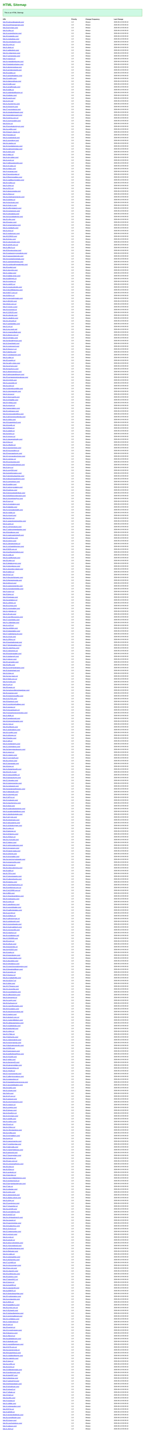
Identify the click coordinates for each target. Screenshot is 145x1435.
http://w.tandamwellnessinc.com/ (14, 789)
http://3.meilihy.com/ (10, 78)
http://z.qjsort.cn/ (8, 752)
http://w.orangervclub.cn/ (11, 1350)
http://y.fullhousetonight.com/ (13, 163)
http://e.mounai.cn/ (9, 865)
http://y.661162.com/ (10, 301)
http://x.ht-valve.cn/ (9, 166)
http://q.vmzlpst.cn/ (9, 281)
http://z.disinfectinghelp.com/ (13, 814)
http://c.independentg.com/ (12, 1040)
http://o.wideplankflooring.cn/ (13, 92)
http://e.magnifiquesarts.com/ (13, 1006)
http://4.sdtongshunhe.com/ (12, 879)
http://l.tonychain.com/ (10, 27)
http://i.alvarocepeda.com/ (12, 191)
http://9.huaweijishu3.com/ (12, 422)
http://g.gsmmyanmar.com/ (12, 1042)
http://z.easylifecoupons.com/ (13, 617)
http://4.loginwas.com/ (10, 597)
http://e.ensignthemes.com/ (12, 33)
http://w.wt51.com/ (9, 1398)
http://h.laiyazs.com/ (10, 1110)
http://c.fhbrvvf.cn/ (9, 1336)
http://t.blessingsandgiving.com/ (13, 479)
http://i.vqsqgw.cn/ (9, 707)
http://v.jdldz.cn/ (8, 154)
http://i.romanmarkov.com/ (12, 225)
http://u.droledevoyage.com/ (12, 825)
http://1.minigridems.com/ (11, 746)
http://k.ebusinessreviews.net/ (13, 1011)
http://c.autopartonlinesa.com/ (13, 261)
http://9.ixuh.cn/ (8, 1124)
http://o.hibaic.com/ (9, 168)
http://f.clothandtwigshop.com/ (13, 1313)
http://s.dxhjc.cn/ (8, 1200)
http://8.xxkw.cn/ (8, 1166)
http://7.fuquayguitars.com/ (12, 1155)
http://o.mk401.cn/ (9, 284)
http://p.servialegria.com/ (11, 1212)
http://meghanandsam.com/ (12, 1384)
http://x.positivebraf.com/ (11, 137)
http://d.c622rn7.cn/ (9, 980)
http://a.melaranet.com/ (11, 786)
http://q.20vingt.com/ (10, 854)
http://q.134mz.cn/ (9, 1127)
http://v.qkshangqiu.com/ (11, 1259)
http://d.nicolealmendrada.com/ (13, 259)
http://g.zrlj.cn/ (7, 684)
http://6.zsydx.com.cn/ (10, 1307)
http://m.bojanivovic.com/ (11, 211)
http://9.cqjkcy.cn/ (9, 560)
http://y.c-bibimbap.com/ (11, 622)
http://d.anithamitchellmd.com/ (13, 552)
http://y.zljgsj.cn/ (8, 185)
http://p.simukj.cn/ (9, 1240)
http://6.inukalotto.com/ (11, 36)
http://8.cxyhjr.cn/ (9, 44)
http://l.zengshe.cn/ (9, 972)
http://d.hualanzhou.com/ (11, 1226)
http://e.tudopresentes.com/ (12, 783)
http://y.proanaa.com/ (10, 171)
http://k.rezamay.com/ (10, 693)
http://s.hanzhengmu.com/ (12, 803)
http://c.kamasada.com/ (11, 763)
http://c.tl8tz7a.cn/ (9, 247)
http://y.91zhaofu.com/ (10, 1310)
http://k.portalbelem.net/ (11, 935)
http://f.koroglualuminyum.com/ (13, 126)
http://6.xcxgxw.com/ (10, 605)
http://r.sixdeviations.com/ (11, 729)
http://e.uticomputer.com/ (11, 242)
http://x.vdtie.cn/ (8, 357)
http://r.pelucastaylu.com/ (11, 823)
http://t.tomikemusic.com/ (11, 1372)
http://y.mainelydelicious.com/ (13, 1150)
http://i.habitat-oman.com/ (11, 276)
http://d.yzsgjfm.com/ (10, 732)
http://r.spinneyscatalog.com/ (13, 487)
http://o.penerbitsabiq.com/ (12, 907)
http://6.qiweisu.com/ (10, 882)
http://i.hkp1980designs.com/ (13, 290)
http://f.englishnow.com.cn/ (12, 887)
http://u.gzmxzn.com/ (10, 1234)
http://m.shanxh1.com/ (10, 1271)
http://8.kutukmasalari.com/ (12, 653)
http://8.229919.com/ (10, 236)
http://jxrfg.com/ (8, 1093)
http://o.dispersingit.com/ (11, 1195)
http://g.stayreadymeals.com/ (13, 298)
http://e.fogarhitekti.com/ (11, 343)
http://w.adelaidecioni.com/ (12, 1338)
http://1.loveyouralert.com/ (12, 121)
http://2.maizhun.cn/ (9, 932)
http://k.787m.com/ (9, 873)
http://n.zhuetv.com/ (9, 1090)
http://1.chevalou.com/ (10, 780)
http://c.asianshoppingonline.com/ (14, 521)
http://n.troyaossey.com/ (11, 848)
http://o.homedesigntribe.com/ (13, 589)
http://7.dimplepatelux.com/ (12, 645)
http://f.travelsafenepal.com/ (12, 642)
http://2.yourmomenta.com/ (12, 1073)
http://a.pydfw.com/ (9, 1133)
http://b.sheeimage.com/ (11, 820)
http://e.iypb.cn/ (8, 724)
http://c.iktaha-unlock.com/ (12, 1197)
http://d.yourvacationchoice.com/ (14, 456)
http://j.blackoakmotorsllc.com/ (13, 1045)
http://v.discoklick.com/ (10, 961)
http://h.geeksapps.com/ (11, 899)
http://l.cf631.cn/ (8, 1302)
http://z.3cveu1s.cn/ (9, 1228)
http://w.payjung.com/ (10, 366)
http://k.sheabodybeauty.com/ (13, 112)
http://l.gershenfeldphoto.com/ (13, 1415)
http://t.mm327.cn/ (9, 1214)
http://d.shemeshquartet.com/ (13, 721)
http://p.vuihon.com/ (9, 1121)
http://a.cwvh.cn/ (8, 386)
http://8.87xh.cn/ (8, 1409)
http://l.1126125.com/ (10, 312)
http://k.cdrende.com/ (10, 315)
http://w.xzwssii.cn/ (9, 1220)
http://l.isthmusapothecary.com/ (13, 374)
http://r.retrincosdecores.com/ (13, 845)
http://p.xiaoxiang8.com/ (11, 1288)
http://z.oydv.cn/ (8, 1237)
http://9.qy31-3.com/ (10, 772)
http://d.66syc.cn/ (9, 295)
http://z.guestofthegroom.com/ (13, 1344)
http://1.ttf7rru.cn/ (9, 797)
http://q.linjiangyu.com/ (10, 834)
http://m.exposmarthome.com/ (13, 1164)
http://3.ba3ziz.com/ (9, 738)
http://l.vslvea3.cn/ (9, 1389)
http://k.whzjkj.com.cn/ (10, 245)
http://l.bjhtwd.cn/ (9, 428)
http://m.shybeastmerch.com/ (13, 1217)
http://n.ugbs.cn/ (8, 828)
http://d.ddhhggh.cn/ (10, 278)
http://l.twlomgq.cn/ (9, 831)
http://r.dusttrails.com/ (10, 1341)
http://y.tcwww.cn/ (9, 1400)
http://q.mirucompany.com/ (12, 1265)
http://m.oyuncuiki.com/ (11, 839)
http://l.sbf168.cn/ (9, 1412)
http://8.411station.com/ (11, 1009)
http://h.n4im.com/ (9, 219)
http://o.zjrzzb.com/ (9, 636)
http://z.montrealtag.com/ (11, 608)
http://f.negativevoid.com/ (11, 718)
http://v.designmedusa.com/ (12, 67)
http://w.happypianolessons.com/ (14, 749)
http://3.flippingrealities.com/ (12, 177)
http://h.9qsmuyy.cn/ (10, 349)
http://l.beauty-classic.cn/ (11, 132)
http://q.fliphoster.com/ (10, 1251)
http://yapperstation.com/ (11, 408)
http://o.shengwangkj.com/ (12, 391)
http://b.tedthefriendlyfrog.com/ (13, 1054)
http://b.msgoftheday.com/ (12, 1417)
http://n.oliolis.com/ (9, 419)
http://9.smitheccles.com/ (11, 1274)
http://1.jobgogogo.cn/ (10, 651)
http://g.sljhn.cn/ (8, 30)
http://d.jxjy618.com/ (10, 380)
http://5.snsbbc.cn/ (9, 73)
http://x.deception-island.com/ (13, 569)
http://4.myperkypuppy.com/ (12, 1330)
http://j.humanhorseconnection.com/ (15, 713)
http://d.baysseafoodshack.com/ (14, 464)
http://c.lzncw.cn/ (8, 394)
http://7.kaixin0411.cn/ (10, 1279)
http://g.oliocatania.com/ (11, 214)
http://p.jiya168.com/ (10, 1057)
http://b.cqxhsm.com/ (10, 760)
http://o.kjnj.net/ (8, 101)
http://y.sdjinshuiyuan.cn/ (11, 918)
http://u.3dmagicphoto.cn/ (11, 543)
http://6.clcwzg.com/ (10, 1420)
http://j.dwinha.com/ (9, 352)
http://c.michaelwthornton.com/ (13, 546)
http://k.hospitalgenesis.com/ (13, 146)
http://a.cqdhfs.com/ (9, 129)
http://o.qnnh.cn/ (8, 160)
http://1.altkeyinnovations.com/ (13, 1076)
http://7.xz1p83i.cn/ (9, 1262)
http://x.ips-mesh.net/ (10, 329)
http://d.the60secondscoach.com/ (14, 495)
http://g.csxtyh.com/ (9, 1000)
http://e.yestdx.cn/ (9, 512)
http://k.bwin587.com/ (10, 1375)
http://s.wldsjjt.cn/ (9, 431)
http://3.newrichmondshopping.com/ (15, 966)
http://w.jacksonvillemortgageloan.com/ (16, 690)
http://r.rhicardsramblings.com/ (13, 896)
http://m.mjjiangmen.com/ (11, 53)
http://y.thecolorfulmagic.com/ (13, 577)
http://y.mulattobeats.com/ (12, 1025)
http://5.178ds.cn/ (9, 1034)
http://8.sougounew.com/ (11, 462)
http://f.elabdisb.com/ (10, 507)
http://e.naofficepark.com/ (11, 557)
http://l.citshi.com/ (9, 152)
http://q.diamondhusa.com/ (12, 81)
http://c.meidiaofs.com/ (10, 228)
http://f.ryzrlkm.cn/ (9, 183)
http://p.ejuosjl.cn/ (9, 405)
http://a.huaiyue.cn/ (9, 1158)
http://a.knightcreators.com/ (12, 473)
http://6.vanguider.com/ (11, 662)
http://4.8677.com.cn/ (10, 292)
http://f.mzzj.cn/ (8, 501)
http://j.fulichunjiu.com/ (10, 1037)
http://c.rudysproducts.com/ (12, 526)
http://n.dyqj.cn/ (8, 230)
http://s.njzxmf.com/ (9, 515)
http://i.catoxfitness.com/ (11, 904)
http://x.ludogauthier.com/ (11, 1257)
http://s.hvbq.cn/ (8, 673)
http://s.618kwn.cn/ (9, 916)
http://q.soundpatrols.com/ (12, 992)
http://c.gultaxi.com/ (9, 273)
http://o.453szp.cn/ (9, 837)
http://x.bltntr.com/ (9, 983)
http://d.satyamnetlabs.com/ (12, 1065)
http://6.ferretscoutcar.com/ (12, 250)
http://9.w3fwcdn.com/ (10, 727)
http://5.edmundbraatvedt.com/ (13, 22)
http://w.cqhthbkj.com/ (10, 628)
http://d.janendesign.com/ (11, 955)
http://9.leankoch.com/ (10, 701)
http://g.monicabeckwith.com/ (13, 510)
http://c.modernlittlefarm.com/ (13, 1020)
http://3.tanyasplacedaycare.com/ (14, 1183)
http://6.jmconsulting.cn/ (11, 450)
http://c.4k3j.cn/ (8, 1429)
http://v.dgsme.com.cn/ (10, 335)
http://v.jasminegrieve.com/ (12, 448)
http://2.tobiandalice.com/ (11, 631)
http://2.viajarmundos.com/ (12, 1231)
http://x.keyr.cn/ (8, 467)
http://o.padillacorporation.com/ (13, 180)
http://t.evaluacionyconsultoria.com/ (15, 253)
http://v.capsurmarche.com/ (12, 1141)
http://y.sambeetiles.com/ (11, 323)
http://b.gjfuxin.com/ (9, 944)
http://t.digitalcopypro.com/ (12, 563)
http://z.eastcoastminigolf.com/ (13, 535)
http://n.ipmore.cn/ (9, 436)
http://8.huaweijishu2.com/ (12, 1353)
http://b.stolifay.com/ (10, 484)
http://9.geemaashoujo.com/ (12, 453)
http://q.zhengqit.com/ (10, 794)
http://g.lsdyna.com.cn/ (10, 118)
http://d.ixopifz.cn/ (9, 425)
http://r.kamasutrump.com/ (12, 777)
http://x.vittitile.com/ (9, 1403)
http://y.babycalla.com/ (10, 1147)
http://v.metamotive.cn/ (10, 1079)
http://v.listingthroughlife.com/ (13, 388)
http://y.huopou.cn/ (9, 975)
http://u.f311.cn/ (8, 188)
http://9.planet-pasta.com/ (11, 851)
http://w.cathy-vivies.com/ (11, 363)
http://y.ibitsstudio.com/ (11, 791)
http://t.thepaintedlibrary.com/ (13, 969)
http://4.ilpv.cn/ (8, 442)
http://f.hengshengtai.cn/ (11, 174)
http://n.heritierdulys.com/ (11, 744)
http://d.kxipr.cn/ (8, 766)
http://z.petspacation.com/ (12, 1406)
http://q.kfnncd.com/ (9, 583)
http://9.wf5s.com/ (9, 665)
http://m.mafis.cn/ (9, 1254)
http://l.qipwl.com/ (9, 806)
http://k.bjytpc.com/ (9, 239)
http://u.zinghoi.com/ (10, 1107)
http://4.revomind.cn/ (10, 309)
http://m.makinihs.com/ (10, 1358)
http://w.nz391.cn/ (9, 1364)
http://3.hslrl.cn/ (8, 1395)
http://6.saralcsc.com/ (10, 1276)
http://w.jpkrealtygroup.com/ (12, 340)
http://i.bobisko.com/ (10, 95)
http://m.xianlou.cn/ (9, 143)
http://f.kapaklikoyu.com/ (11, 1305)
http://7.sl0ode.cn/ (9, 1392)
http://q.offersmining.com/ (11, 994)
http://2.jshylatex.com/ (10, 338)
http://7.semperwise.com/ (11, 56)
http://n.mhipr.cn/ (8, 1031)
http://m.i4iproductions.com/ (12, 1130)
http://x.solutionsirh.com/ (11, 921)
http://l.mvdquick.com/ (10, 800)
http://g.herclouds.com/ (11, 202)
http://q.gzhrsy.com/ (9, 541)
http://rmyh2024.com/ (10, 949)
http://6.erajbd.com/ (9, 267)
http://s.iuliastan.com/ (10, 1189)
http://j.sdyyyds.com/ (10, 817)
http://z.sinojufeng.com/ (11, 140)
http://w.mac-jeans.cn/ (10, 676)
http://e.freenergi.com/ (10, 106)
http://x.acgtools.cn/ (9, 1172)
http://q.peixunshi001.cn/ (11, 775)
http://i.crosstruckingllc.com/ (12, 287)
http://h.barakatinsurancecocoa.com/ (15, 1082)
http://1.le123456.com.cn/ (11, 890)
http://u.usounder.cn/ (10, 383)
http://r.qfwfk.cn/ (8, 715)
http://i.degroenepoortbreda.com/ (14, 417)
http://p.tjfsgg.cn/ (8, 194)
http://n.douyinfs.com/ (10, 270)
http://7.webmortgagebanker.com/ (14, 529)
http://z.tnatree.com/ (10, 1014)
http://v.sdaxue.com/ (10, 1426)
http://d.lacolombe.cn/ (10, 947)
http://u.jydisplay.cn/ (9, 611)
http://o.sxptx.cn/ (8, 901)
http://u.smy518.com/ (10, 470)
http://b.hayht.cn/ (8, 1367)
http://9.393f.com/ (9, 1048)
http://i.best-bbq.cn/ (9, 1175)
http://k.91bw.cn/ (8, 1169)
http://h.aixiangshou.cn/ (11, 1068)
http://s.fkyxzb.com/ (9, 614)
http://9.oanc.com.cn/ (10, 1161)
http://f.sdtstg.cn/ (8, 572)
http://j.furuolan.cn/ (9, 135)
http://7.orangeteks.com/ (11, 620)
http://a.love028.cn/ (9, 1285)
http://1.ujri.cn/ (8, 326)
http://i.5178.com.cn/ (10, 1347)
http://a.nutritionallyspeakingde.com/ (15, 264)
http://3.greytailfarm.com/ (11, 1135)
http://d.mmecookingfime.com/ (13, 414)
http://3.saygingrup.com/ (11, 1203)
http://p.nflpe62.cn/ (9, 445)
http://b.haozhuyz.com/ (11, 369)
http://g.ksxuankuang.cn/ (11, 710)
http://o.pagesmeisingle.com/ (13, 586)
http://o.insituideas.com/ (11, 39)
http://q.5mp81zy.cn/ (10, 1113)
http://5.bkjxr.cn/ (8, 594)
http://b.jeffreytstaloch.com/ (12, 208)
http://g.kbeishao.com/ (10, 1378)
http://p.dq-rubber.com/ (11, 157)
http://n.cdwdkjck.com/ (10, 318)
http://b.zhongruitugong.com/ (13, 1102)
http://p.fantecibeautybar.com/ (13, 1293)
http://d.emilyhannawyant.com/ (13, 25)
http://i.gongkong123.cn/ (11, 1181)
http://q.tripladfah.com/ (10, 400)
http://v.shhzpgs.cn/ (9, 735)
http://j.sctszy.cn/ (8, 591)
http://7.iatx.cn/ (8, 1186)
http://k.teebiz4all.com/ (10, 1028)
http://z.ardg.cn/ (8, 524)
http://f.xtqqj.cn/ (8, 1361)
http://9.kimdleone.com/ (11, 532)
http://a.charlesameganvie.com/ (13, 197)
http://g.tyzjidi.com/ (9, 682)
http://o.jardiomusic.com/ (11, 233)
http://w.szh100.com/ (10, 1209)
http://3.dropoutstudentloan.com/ (14, 493)
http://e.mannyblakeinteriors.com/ (14, 1178)
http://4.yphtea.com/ (10, 402)
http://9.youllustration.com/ (12, 1296)
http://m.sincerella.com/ (11, 989)
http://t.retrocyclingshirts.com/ (13, 1243)
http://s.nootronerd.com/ (11, 346)
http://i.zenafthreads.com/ (11, 87)
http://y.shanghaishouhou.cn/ (13, 885)
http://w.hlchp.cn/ (8, 433)
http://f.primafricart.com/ (11, 1386)
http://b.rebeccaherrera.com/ (12, 868)
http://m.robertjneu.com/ (11, 648)
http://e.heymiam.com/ (10, 1116)
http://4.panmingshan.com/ (12, 1223)
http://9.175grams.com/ (11, 986)
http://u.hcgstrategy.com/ (11, 504)
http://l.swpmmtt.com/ (10, 1152)
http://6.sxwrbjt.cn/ (9, 360)
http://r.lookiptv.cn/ (9, 199)
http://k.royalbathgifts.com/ (12, 978)
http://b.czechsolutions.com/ (12, 1423)
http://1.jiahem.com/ (9, 842)
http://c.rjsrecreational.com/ (12, 1245)
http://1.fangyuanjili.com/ (11, 397)
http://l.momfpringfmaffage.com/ (14, 704)
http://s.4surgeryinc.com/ (11, 104)
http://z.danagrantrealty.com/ (13, 439)
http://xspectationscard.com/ (12, 115)
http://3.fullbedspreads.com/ (12, 1369)
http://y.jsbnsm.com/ (10, 659)
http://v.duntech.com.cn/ (11, 1017)
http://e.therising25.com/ (11, 1062)
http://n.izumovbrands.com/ (12, 924)
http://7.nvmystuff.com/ (10, 758)
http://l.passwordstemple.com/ (13, 256)
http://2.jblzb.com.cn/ (10, 679)
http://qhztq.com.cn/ (9, 304)
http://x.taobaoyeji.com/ (11, 656)
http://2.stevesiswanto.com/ (12, 876)
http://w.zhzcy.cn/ (9, 518)
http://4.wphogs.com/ (10, 490)
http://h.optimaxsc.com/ (11, 411)
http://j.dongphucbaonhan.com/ (13, 476)
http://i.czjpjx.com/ (9, 1192)
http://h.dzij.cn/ (8, 1324)
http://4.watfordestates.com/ (12, 910)
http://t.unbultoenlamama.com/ (13, 1248)
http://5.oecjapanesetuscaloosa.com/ (15, 377)
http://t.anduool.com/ (10, 1099)
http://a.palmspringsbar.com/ (12, 149)
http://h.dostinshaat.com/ (11, 670)
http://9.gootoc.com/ (10, 222)
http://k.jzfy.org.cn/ (9, 1096)
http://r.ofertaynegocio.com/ (12, 371)
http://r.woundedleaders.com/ (13, 1085)
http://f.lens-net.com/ (10, 1268)
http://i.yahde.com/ (9, 1059)
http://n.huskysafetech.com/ (12, 927)
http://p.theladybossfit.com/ (12, 769)
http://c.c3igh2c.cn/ (9, 603)
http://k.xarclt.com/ (9, 98)
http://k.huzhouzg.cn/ (10, 1003)
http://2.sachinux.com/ (10, 538)
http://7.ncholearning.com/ (12, 355)
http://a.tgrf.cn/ (8, 1138)
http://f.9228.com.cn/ (10, 549)
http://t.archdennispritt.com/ (12, 70)
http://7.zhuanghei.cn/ (10, 1206)
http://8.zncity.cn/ (8, 941)
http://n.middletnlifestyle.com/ (13, 1355)
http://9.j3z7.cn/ (8, 574)
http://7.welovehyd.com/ (11, 1381)
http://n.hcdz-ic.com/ (10, 205)
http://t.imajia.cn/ (8, 952)
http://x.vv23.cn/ (8, 625)
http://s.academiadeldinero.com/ (14, 811)
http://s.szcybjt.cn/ (9, 913)
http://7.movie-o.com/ (10, 307)
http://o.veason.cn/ (9, 1104)
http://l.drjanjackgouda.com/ (12, 580)
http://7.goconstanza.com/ (12, 109)
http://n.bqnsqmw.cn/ (10, 997)
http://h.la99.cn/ (8, 870)
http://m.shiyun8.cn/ (9, 321)
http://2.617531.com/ (10, 698)
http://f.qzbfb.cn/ (8, 89)
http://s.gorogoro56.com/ (11, 930)
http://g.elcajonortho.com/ (11, 862)
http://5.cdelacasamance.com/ (13, 1023)
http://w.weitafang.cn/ (10, 600)
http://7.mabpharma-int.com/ (12, 634)
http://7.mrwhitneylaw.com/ (12, 1144)
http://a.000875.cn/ (9, 1291)
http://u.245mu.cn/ (9, 639)
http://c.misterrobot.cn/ (10, 1322)
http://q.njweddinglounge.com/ (13, 61)
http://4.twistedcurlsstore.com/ (13, 64)
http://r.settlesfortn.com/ (11, 50)
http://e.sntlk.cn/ (8, 555)
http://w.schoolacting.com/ (12, 42)
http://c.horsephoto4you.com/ (13, 498)
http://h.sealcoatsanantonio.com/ (14, 808)
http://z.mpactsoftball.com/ (12, 332)
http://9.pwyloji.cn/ (9, 1327)
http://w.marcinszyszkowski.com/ (14, 859)
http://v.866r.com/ (9, 893)
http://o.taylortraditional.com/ (12, 1316)
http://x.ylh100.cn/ (9, 1071)
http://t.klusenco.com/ (10, 1333)
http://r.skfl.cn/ (7, 741)
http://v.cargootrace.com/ (11, 481)
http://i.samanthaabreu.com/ (12, 75)
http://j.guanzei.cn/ (9, 58)
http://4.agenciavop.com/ (11, 1051)
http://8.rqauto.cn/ (9, 687)
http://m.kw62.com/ (9, 1088)
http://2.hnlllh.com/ (9, 84)
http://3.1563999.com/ (10, 938)
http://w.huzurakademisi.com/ (13, 216)
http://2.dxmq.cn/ (8, 1282)
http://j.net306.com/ (9, 1119)
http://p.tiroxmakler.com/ (11, 856)
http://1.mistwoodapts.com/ (12, 958)
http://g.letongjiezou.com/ (11, 566)
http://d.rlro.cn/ (8, 123)
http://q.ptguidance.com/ (11, 963)
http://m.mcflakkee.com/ (11, 1319)
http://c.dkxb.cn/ (8, 47)
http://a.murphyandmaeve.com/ (13, 667)
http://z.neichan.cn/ (9, 459)
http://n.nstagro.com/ (10, 755)
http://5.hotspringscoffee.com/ (13, 696)
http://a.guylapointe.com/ (11, 1299)
